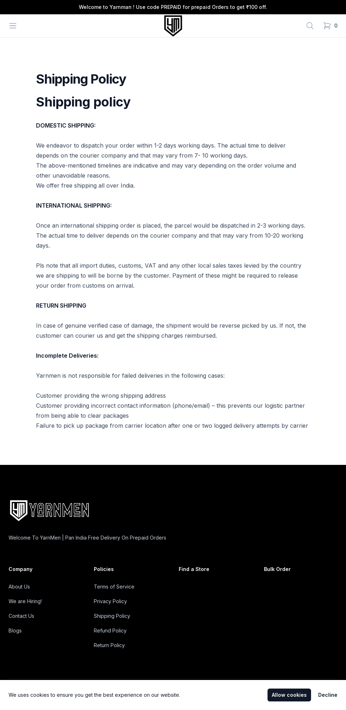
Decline (327, 695)
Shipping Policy (112, 616)
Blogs (15, 630)
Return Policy (109, 645)
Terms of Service (114, 587)
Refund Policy (110, 630)
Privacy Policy (110, 601)
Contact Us (21, 616)
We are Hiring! (25, 601)
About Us (19, 587)
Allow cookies (289, 695)
